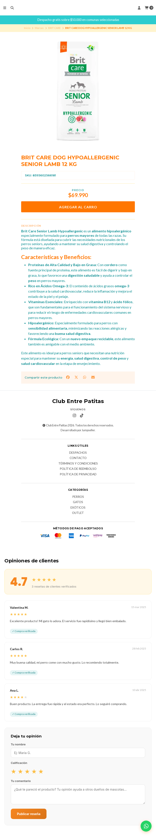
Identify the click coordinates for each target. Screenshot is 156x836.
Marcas (39, 27)
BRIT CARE (54, 27)
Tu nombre (18, 744)
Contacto (78, 458)
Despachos (78, 452)
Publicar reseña (28, 814)
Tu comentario (21, 781)
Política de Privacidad (78, 474)
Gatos (78, 502)
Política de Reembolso (78, 468)
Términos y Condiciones (78, 463)
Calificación (19, 763)
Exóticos (78, 507)
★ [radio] (13, 771)
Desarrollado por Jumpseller (78, 430)
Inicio (27, 27)
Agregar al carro (78, 207)
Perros (78, 496)
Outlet (78, 513)
